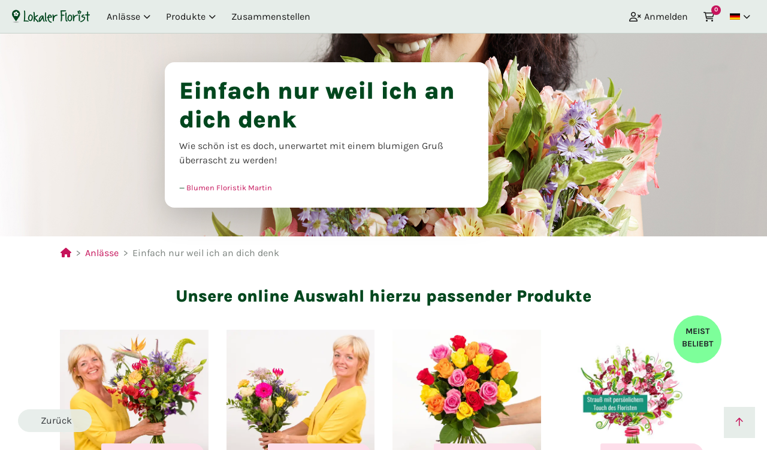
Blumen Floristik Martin (229, 187)
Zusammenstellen (270, 16)
